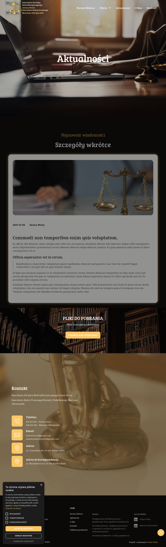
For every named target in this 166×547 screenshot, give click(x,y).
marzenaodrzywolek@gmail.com (42, 439)
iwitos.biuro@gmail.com (38, 435)
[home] (28, 7)
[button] (105, 8)
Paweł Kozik (152, 542)
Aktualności (123, 8)
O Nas (138, 8)
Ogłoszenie (74, 518)
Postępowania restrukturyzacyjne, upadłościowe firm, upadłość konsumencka (110, 526)
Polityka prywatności (79, 530)
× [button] (41, 485)
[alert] (23, 513)
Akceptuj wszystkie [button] (23, 528)
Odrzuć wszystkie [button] (23, 536)
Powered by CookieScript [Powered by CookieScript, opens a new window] (23, 541)
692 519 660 (31, 422)
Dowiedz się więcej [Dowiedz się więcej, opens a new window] (13, 508)
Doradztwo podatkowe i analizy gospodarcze (111, 541)
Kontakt (151, 8)
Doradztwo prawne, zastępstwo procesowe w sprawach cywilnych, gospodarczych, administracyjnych (110, 535)
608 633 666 (31, 425)
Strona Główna (86, 8)
